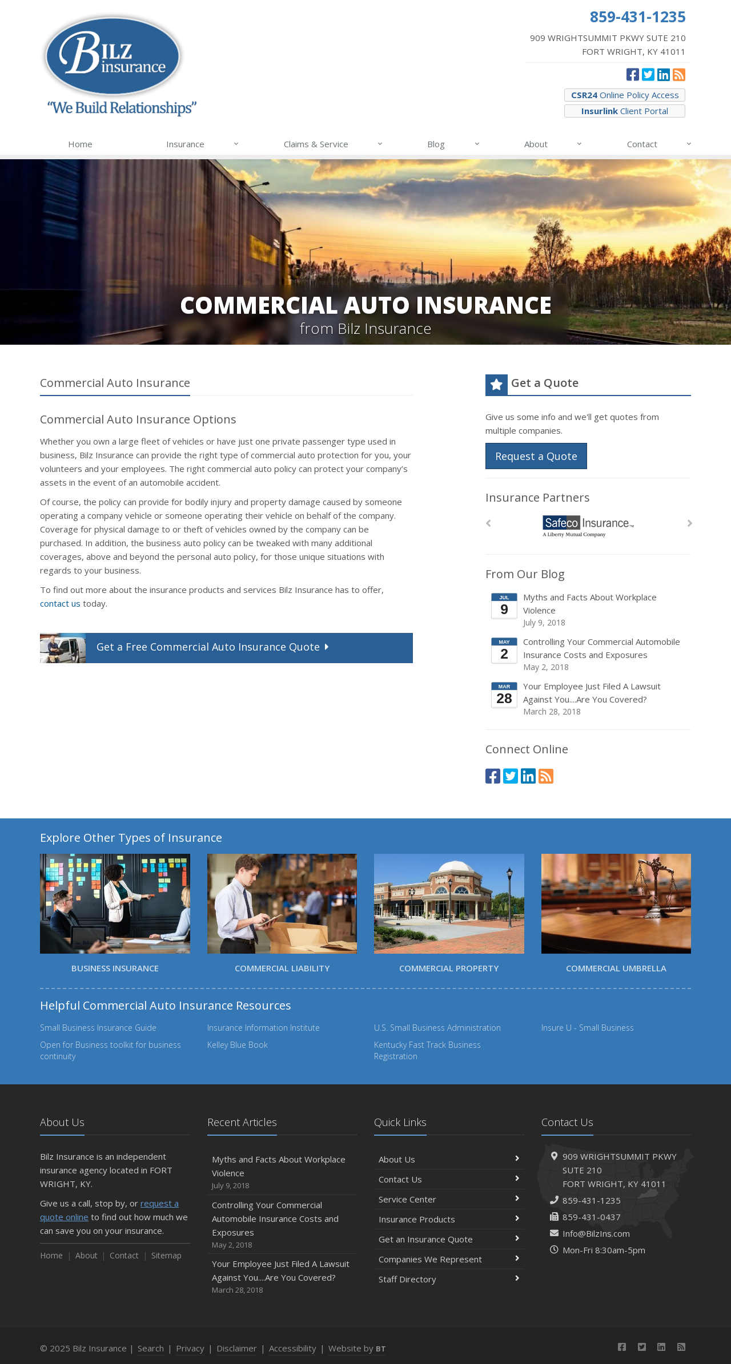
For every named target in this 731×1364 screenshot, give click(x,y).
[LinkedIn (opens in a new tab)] (663, 74)
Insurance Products (449, 1219)
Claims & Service (334, 144)
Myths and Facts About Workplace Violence (589, 609)
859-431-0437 (592, 1216)
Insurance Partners (537, 497)
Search (151, 1348)
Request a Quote (536, 456)
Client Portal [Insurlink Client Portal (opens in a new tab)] (624, 110)
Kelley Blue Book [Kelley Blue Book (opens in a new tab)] (237, 1044)
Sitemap (166, 1255)
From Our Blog (525, 574)
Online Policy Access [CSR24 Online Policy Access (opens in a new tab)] (625, 94)
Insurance (203, 144)
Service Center (449, 1199)
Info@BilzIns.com (596, 1233)
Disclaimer (236, 1348)
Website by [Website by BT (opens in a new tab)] (357, 1348)
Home (80, 144)
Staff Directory (449, 1279)
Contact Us (449, 1179)
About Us (449, 1159)
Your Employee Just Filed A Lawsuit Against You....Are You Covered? (589, 698)
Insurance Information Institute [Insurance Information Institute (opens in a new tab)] (263, 1027)
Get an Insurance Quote (449, 1239)
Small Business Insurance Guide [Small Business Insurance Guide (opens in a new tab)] (98, 1027)
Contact (660, 144)
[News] (679, 74)
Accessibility (292, 1348)
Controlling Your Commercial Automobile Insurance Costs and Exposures (589, 654)
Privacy (190, 1348)
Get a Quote (186, 648)
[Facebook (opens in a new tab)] (632, 74)
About (553, 144)
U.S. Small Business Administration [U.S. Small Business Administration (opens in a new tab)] (437, 1027)
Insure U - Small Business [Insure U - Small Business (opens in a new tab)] (587, 1027)
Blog (453, 144)
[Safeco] (588, 526)
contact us (60, 603)
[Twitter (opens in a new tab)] (648, 74)
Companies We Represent (449, 1259)
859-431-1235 (592, 1200)
